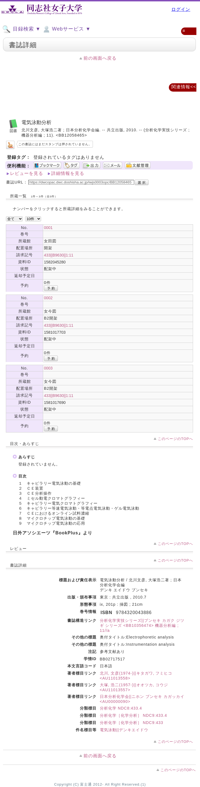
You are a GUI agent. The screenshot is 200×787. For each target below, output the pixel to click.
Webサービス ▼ (66, 29)
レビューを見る (26, 173)
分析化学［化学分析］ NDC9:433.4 (133, 715)
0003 (48, 368)
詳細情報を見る (67, 173)
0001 (48, 227)
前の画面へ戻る (100, 58)
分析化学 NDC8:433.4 (121, 708)
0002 (48, 298)
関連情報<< (183, 86)
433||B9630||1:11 (58, 255)
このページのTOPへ (175, 439)
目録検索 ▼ (21, 29)
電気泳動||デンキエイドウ (124, 730)
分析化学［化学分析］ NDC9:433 (131, 722)
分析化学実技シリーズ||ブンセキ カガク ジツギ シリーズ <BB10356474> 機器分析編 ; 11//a (142, 625)
